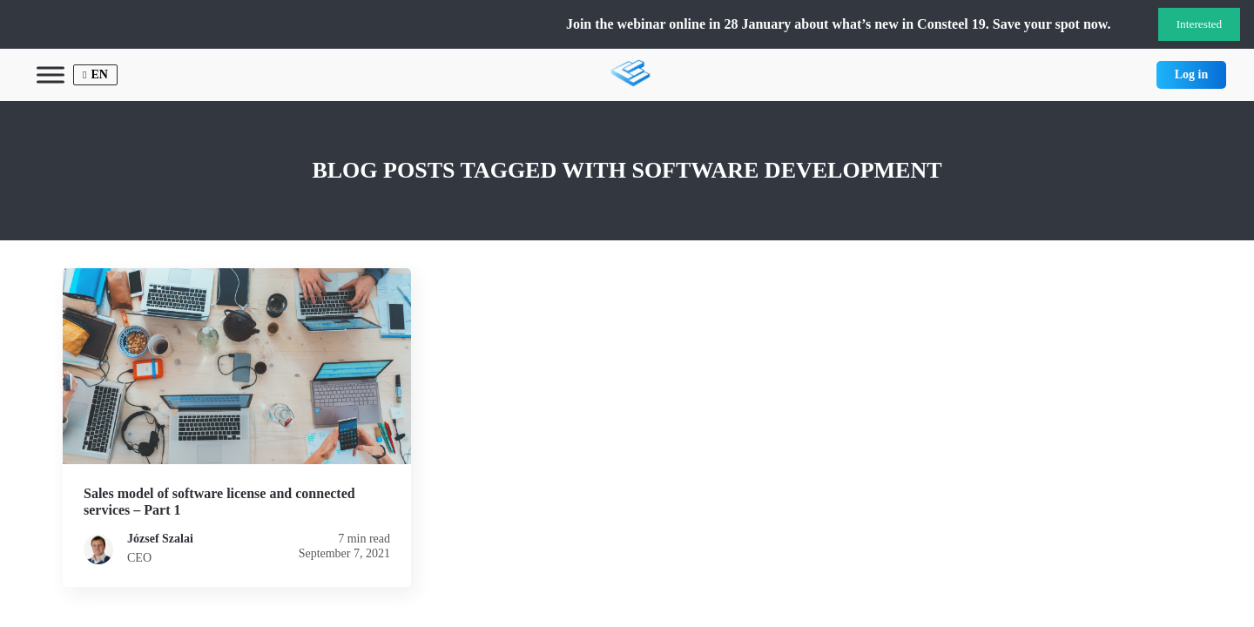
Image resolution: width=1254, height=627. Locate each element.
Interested (1199, 23)
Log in (1192, 74)
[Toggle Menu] (50, 74)
